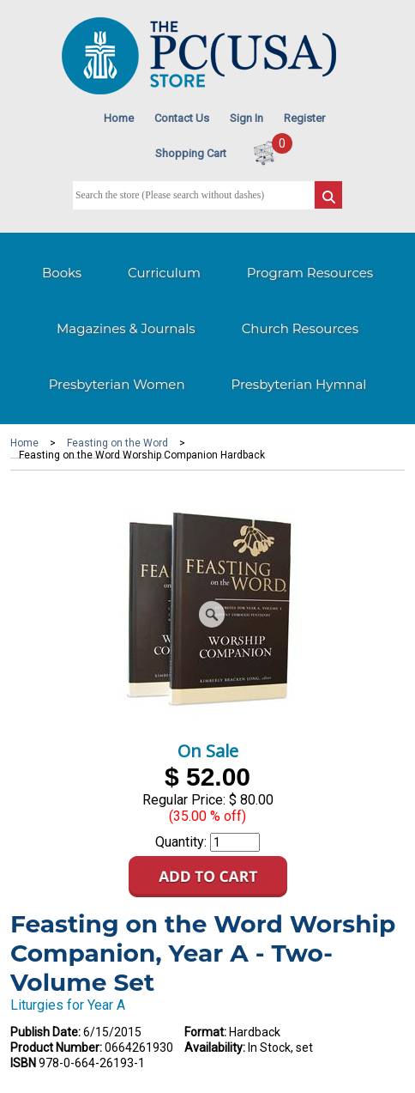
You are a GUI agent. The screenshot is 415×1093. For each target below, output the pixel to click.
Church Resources (300, 328)
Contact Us (181, 118)
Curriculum (164, 272)
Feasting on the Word (117, 443)
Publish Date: (45, 1032)
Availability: (214, 1047)
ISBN (23, 1063)
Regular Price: (184, 800)
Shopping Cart (190, 153)
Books (61, 272)
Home (119, 118)
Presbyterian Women (117, 384)
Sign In (246, 118)
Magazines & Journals (126, 328)
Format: (205, 1032)
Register (304, 118)
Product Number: (56, 1047)
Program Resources (310, 272)
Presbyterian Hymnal (299, 384)
